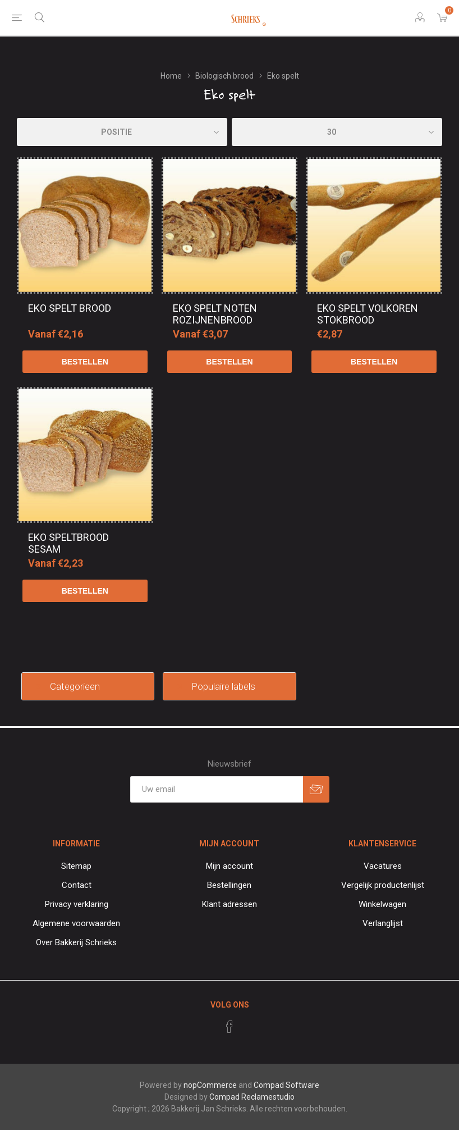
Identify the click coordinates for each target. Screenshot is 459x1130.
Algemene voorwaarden (76, 923)
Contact (76, 885)
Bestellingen (229, 885)
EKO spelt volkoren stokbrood (367, 314)
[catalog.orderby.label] (122, 132)
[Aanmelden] (216, 789)
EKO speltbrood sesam (68, 543)
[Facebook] (229, 1027)
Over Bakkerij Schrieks (76, 942)
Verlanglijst (382, 923)
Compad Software (286, 1085)
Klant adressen (229, 904)
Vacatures (383, 866)
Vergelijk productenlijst (382, 885)
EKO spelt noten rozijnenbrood (215, 314)
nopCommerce (210, 1085)
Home (171, 75)
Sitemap (76, 866)
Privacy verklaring (76, 904)
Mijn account (229, 866)
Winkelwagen (382, 904)
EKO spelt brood (69, 308)
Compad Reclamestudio (252, 1096)
